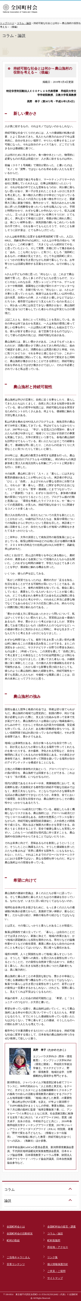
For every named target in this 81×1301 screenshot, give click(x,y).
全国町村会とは (16, 1226)
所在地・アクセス (57, 1247)
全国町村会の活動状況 (20, 1233)
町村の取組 (13, 1240)
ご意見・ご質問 (56, 1271)
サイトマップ (55, 1278)
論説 (7, 1201)
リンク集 (52, 1257)
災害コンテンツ (16, 1264)
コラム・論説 (24, 23)
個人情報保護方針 (57, 1264)
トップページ (7, 23)
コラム (9, 1189)
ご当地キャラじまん (18, 1257)
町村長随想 (53, 1240)
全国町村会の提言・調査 (61, 1226)
